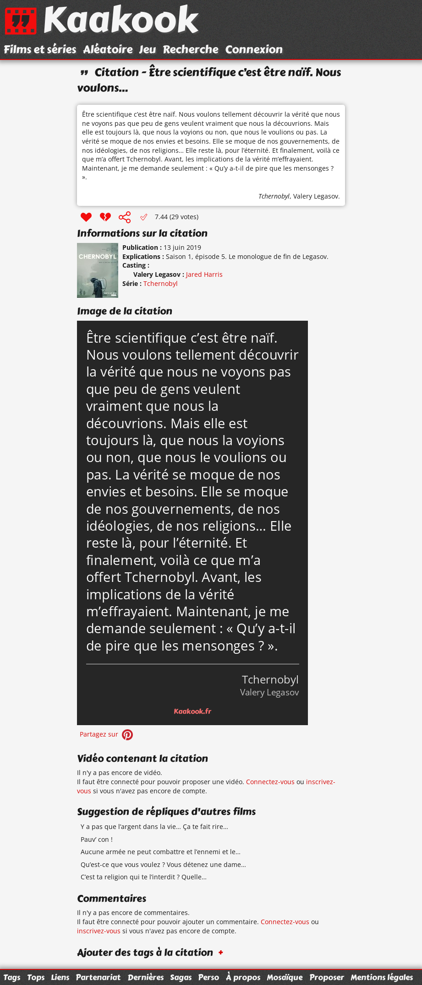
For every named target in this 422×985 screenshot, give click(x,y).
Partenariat (98, 977)
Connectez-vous (270, 781)
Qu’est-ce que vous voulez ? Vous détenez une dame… (163, 864)
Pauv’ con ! (97, 839)
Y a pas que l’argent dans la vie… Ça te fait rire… (154, 826)
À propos (243, 977)
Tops (35, 977)
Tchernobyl (274, 196)
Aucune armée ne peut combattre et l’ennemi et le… (161, 851)
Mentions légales (382, 977)
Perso (208, 977)
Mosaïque (284, 977)
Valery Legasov (315, 196)
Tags (11, 977)
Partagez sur (107, 734)
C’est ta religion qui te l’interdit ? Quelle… (144, 876)
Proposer (326, 977)
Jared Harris (204, 274)
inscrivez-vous (99, 930)
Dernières (145, 977)
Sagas (181, 977)
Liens (60, 977)
